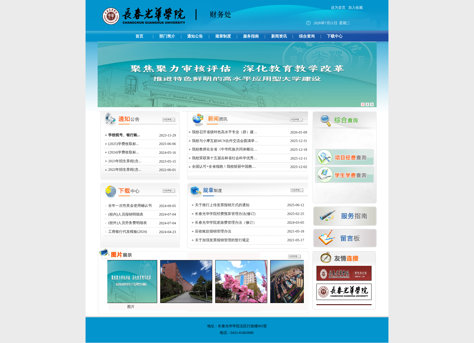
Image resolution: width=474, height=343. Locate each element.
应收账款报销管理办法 (213, 231)
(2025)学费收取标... (123, 144)
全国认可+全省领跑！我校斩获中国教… (224, 166)
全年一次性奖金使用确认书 (130, 205)
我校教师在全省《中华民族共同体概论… (224, 149)
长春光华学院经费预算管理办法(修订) (225, 214)
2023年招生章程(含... (124, 161)
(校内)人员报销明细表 (125, 214)
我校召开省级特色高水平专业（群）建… (224, 132)
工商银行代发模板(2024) (127, 231)
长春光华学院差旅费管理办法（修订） (226, 222)
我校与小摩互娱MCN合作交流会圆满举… (225, 141)
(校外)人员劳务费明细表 (127, 223)
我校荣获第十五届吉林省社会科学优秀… (224, 158)
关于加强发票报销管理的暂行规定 (222, 240)
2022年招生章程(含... (124, 169)
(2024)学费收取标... (123, 152)
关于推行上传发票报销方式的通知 (222, 205)
